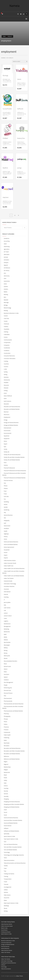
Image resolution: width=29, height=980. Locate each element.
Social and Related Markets (10, 823)
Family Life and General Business (12, 454)
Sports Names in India (9, 836)
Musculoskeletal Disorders (10, 661)
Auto (5, 278)
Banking (6, 294)
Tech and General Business (10, 844)
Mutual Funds (7, 666)
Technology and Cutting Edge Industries (14, 855)
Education (6, 404)
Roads (5, 777)
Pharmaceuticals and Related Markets (13, 711)
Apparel (6, 265)
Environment (7, 430)
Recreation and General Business (12, 748)
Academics (6, 238)
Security (6, 791)
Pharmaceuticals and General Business (13, 704)
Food (5, 491)
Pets (5, 695)
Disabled (6, 382)
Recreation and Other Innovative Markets (14, 751)
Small (5, 809)
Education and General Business (12, 406)
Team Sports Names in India (11, 839)
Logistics (6, 621)
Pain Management (8, 682)
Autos (5, 284)
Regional (6, 764)
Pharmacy (6, 713)
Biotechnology (7, 308)
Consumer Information (9, 358)
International (7, 591)
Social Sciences (7, 825)
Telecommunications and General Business (15, 863)
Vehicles (6, 892)
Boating (6, 310)
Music (5, 663)
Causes (5, 321)
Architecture (7, 268)
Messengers (7, 645)
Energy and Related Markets (11, 425)
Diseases (6, 388)
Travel (5, 881)
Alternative (6, 254)
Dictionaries (7, 380)
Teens (5, 857)
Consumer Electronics (9, 356)
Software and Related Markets (11, 831)
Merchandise (7, 642)
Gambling (6, 502)
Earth (5, 398)
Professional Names (6, 932)
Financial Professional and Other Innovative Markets (14, 474)
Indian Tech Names (9, 578)
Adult (5, 244)
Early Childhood (8, 396)
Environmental (7, 433)
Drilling (5, 390)
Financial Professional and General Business (15, 470)
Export (5, 444)
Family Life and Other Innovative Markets (14, 457)
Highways (6, 534)
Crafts (5, 369)
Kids (5, 605)
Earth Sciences (7, 401)
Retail (5, 775)
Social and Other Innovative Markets (13, 820)
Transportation (7, 879)
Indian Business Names (10, 560)
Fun (5, 499)
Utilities (6, 889)
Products (6, 729)
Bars (5, 297)
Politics (5, 724)
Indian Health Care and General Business (14, 568)
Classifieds (6, 329)
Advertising (7, 246)
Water (5, 900)
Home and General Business (11, 542)
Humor (5, 552)
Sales (5, 783)
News (5, 671)
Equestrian (6, 436)
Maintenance (7, 623)
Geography (6, 520)
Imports (6, 558)
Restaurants (7, 772)
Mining (5, 650)
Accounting (7, 241)
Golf (5, 523)
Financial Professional (9, 468)
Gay (5, 512)
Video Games (7, 895)
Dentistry (6, 377)
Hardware (6, 528)
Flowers (6, 488)
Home (5, 539)
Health (5, 531)
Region (5, 761)
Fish (5, 483)
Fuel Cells (6, 496)
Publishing (6, 737)
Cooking (6, 361)
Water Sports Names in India (11, 903)
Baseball (6, 300)
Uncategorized (7, 887)
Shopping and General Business (12, 801)
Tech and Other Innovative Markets (13, 847)
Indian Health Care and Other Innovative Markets (13, 572)
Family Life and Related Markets (12, 460)
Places (5, 721)
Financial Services (8, 480)
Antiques (6, 262)
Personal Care (7, 690)
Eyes (5, 446)
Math (5, 634)
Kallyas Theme (19, 976)
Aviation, (6, 289)
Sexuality (6, 796)
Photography (7, 716)
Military (6, 647)
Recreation (6, 745)
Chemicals (6, 324)
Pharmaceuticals (8, 701)
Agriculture (6, 249)
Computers (7, 345)
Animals (6, 257)
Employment (7, 417)
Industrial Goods (8, 581)
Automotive (7, 281)
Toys (5, 871)
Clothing (6, 332)
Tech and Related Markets (10, 849)
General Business (8, 515)
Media (5, 637)
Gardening (6, 510)
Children (6, 326)
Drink (5, 393)
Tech (5, 841)
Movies (5, 658)
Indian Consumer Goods (10, 563)
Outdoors (6, 680)
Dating (5, 374)
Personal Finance (8, 693)
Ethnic (5, 441)
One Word (6, 674)
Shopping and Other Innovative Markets (14, 804)
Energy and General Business (11, 422)
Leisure (6, 613)
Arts (5, 273)
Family (5, 449)
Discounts (6, 385)
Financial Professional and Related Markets (14, 478)
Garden (6, 507)
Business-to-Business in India (11, 313)
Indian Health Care (8, 566)
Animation (6, 260)
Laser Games (7, 607)
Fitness (5, 485)
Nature (5, 669)
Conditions (6, 350)
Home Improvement (9, 547)
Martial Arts (7, 631)
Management (7, 626)
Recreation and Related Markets (12, 753)
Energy (5, 420)
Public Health (7, 735)
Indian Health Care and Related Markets (14, 575)
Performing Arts (8, 687)
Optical (5, 677)
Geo (5, 518)
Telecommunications (9, 860)
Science (6, 785)
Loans (5, 618)
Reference (6, 756)
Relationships (7, 767)
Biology (6, 305)
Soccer (5, 812)
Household (6, 550)
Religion (6, 769)
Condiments (7, 348)
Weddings (6, 905)
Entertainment (7, 428)
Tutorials (6, 884)
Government (7, 526)
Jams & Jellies (7, 602)
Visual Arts (6, 897)
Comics (6, 337)
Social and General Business (11, 817)
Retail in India (4, 928)
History (6, 536)
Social (5, 815)
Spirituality (6, 833)
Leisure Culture (8, 615)
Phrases (6, 719)
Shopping (6, 799)
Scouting (6, 788)
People (5, 685)
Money (5, 653)
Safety (5, 780)
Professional (7, 732)
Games (5, 504)
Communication (8, 340)
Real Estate (6, 743)
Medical (6, 639)
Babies (5, 292)
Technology (7, 852)
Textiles (6, 865)
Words (5, 908)
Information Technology (10, 583)
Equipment (6, 438)
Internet (6, 594)
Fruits (5, 494)
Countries (6, 364)
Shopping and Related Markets (11, 807)
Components (7, 342)
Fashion (6, 465)
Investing (6, 597)
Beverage (6, 302)
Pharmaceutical (8, 698)
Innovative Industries (9, 586)
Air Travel (6, 252)
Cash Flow (6, 318)
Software (6, 828)
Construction (7, 353)
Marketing (6, 629)
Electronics (6, 414)
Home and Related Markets (11, 544)
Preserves (6, 727)
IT (4, 599)
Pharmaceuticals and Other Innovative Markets (12, 707)
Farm (5, 462)
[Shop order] (20, 61)
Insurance (6, 589)
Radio (5, 740)
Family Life (6, 452)
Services (6, 793)
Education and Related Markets (12, 409)
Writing (6, 911)
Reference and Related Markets (12, 759)
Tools (5, 868)
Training (6, 876)
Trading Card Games (9, 873)
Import (5, 555)
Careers (6, 316)
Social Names (4, 930)
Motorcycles (7, 655)
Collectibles (7, 334)
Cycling (5, 372)
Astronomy (6, 276)
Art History (6, 270)
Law (5, 610)
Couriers (6, 366)
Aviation (6, 286)
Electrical (6, 412)
